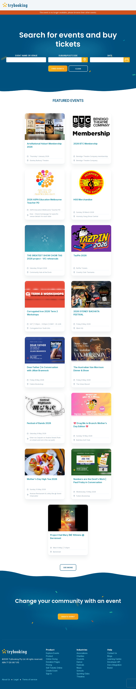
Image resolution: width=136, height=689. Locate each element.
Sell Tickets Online (54, 668)
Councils (80, 659)
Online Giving (52, 659)
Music (79, 668)
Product (49, 656)
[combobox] (68, 59)
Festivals (80, 665)
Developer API (113, 662)
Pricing (49, 665)
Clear (78, 68)
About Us (6, 679)
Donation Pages (53, 662)
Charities (80, 656)
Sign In (49, 673)
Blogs (109, 656)
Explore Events (52, 653)
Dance (79, 662)
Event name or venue (26, 55)
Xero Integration (114, 665)
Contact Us (112, 653)
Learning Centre (114, 659)
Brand (109, 668)
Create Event (68, 616)
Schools (80, 671)
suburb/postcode (68, 55)
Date (109, 55)
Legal (16, 679)
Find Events (58, 68)
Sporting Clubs (83, 673)
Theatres (81, 676)
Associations (82, 653)
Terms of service (29, 679)
